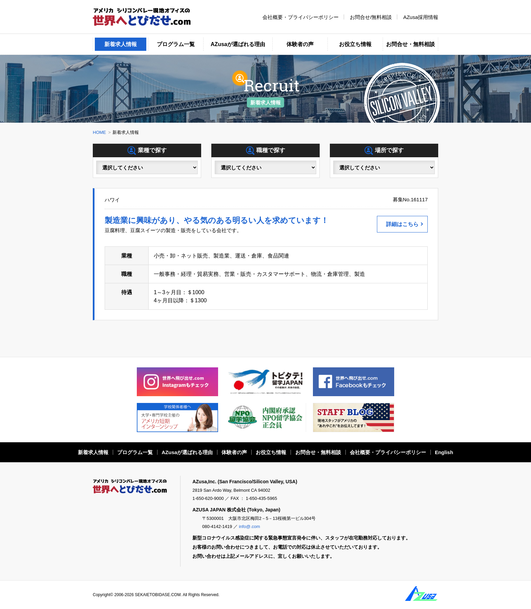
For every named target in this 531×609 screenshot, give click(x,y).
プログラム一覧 (176, 44)
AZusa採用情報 (420, 17)
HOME (99, 132)
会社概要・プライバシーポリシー (300, 17)
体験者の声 (300, 44)
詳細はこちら (402, 224)
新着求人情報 (120, 44)
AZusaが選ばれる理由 (238, 44)
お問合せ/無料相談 (371, 17)
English (444, 452)
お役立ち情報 (355, 44)
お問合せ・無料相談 (410, 44)
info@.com (249, 526)
